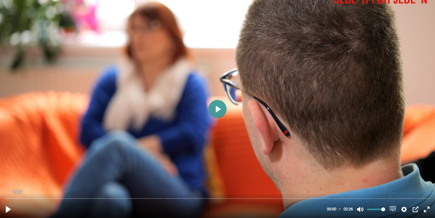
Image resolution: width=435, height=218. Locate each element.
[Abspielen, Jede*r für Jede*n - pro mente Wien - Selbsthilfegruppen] (8, 209)
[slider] (218, 198)
